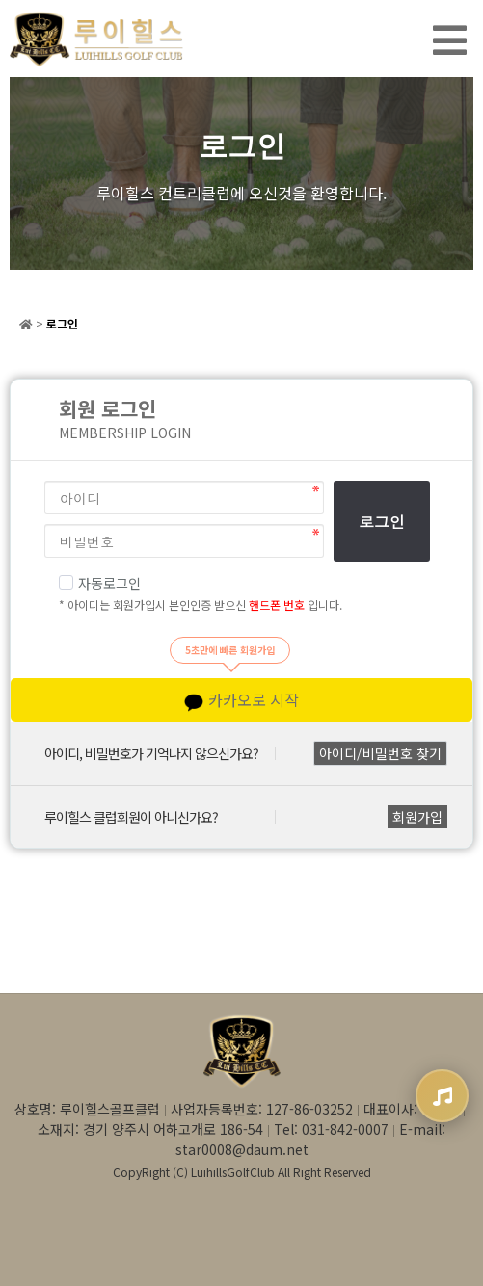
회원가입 (417, 817)
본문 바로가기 (0, 0)
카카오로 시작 (241, 700)
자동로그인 (100, 582)
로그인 (382, 522)
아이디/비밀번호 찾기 (380, 753)
